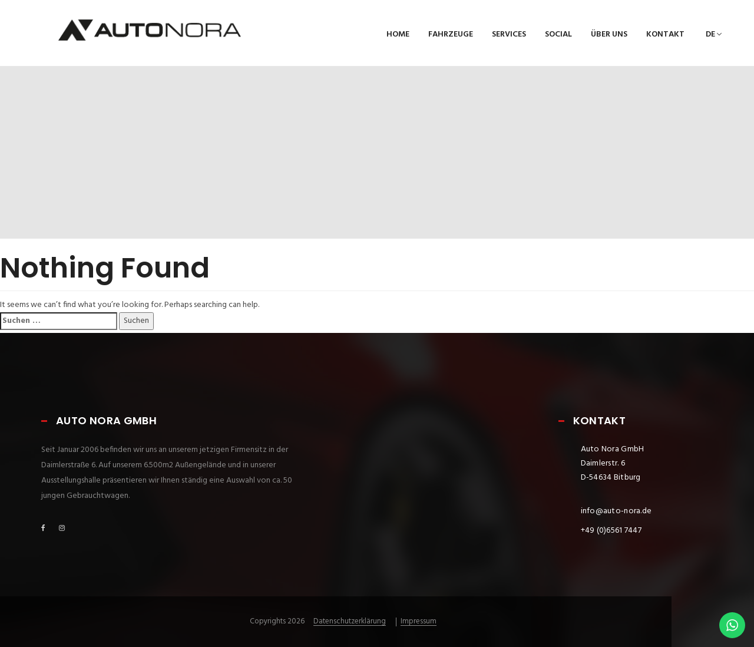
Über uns (609, 34)
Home (397, 34)
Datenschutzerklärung (349, 622)
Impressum (418, 622)
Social (558, 34)
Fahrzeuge (450, 34)
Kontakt (665, 34)
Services (509, 34)
